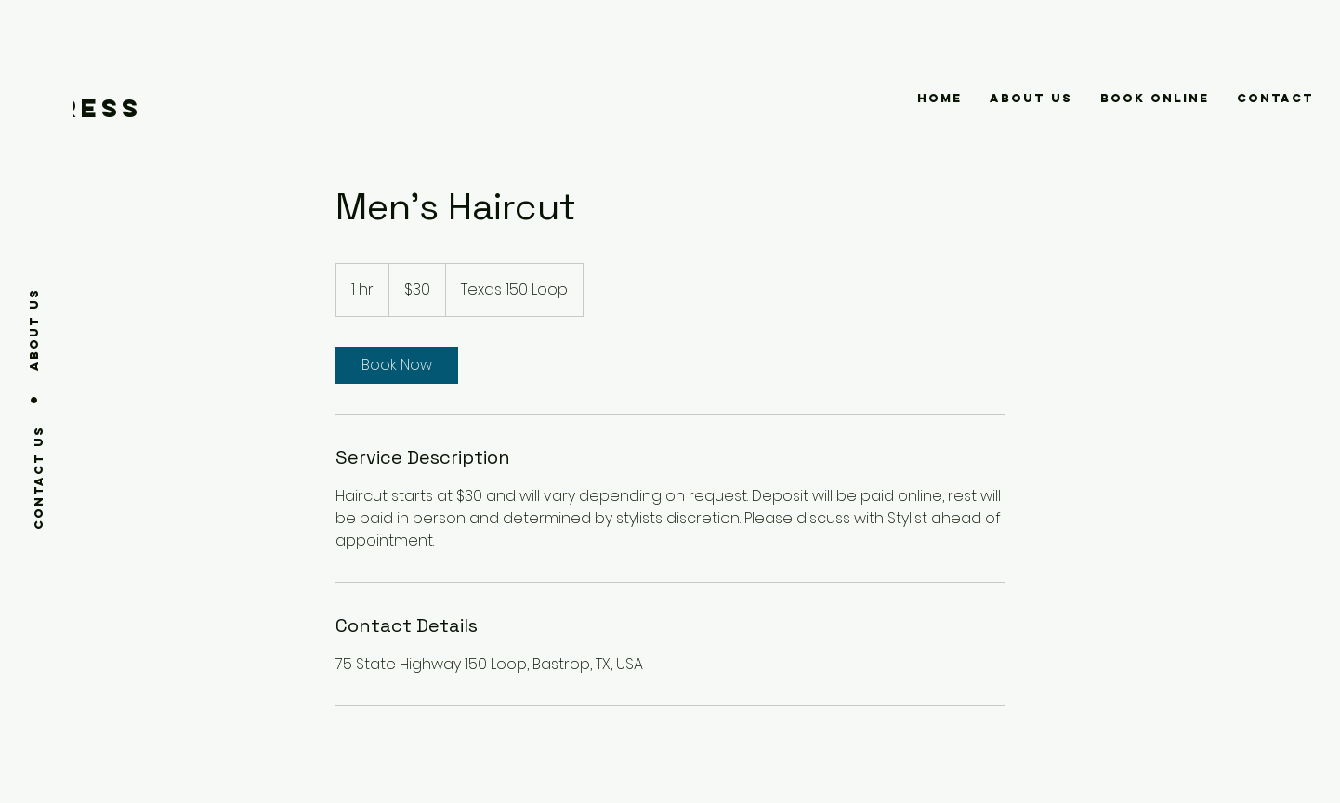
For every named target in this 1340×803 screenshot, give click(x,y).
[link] (396, 365)
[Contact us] (38, 477)
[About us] (34, 329)
